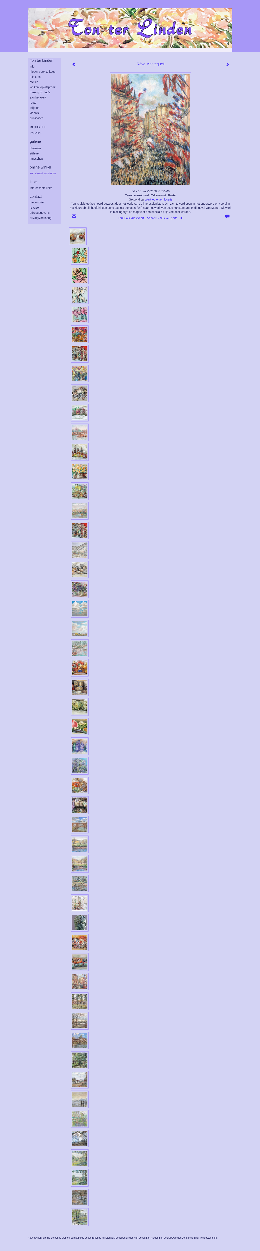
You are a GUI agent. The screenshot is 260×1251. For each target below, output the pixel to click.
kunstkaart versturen (43, 173)
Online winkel (40, 167)
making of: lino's (40, 92)
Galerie (35, 141)
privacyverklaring (41, 218)
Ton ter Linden (41, 60)
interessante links (41, 188)
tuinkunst (35, 76)
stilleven (35, 153)
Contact (36, 197)
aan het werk (38, 97)
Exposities (38, 127)
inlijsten (35, 107)
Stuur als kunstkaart (151, 218)
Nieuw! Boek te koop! (43, 71)
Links (33, 182)
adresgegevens (40, 212)
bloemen (35, 148)
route (33, 102)
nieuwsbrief (37, 202)
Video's (34, 113)
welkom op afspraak (43, 87)
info (32, 66)
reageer (35, 207)
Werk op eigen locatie (158, 199)
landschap (36, 158)
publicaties (37, 118)
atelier (34, 82)
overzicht (35, 132)
